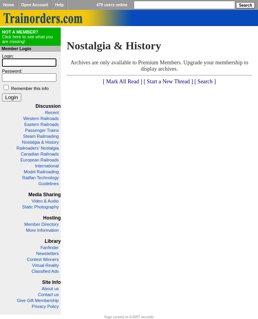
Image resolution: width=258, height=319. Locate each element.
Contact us (48, 294)
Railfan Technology (40, 177)
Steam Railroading (41, 136)
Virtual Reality (45, 265)
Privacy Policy (45, 306)
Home (8, 5)
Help (59, 5)
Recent (52, 112)
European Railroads (40, 160)
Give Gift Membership (38, 300)
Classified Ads (45, 271)
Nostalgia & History (40, 142)
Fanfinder (50, 247)
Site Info (51, 282)
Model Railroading (41, 171)
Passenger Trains (42, 130)
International (47, 165)
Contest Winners (43, 259)
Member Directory (41, 224)
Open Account (34, 5)
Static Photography (40, 207)
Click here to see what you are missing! (27, 37)
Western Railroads (41, 118)
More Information (42, 230)
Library (53, 241)
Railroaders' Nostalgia (38, 148)
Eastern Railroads (41, 124)
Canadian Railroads (40, 154)
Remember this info (30, 88)
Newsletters (47, 253)
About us (50, 288)
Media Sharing (44, 194)
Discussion (48, 106)
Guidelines (48, 183)
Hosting (52, 218)
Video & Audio (45, 201)
